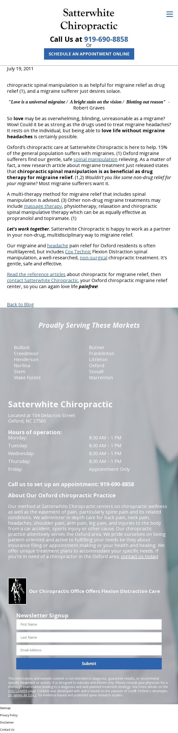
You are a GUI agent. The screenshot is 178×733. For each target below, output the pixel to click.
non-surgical (93, 257)
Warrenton (101, 377)
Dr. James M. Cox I (22, 695)
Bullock (22, 347)
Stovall (96, 371)
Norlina (22, 365)
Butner (97, 347)
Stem (19, 371)
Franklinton (101, 353)
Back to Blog (20, 305)
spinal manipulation (95, 159)
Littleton (98, 359)
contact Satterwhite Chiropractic (42, 280)
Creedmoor (26, 353)
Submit (89, 663)
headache (57, 245)
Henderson (26, 359)
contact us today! (139, 556)
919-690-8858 (106, 39)
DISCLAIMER (17, 691)
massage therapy (43, 206)
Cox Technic (78, 251)
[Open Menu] (169, 14)
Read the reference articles (36, 274)
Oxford (96, 365)
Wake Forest (27, 377)
